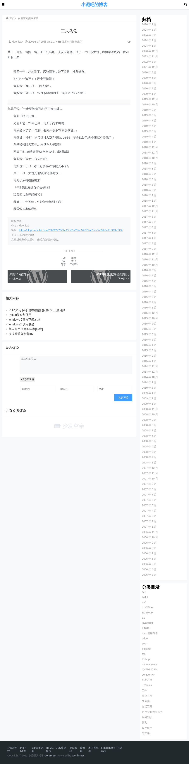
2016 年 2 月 (149, 302)
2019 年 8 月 (149, 115)
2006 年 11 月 (150, 532)
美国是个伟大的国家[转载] (26, 329)
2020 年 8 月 (149, 72)
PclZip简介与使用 (20, 314)
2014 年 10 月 (150, 377)
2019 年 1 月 (149, 141)
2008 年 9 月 (149, 419)
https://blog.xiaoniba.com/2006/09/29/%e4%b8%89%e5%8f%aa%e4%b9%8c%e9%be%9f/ (71, 230)
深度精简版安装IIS (21, 333)
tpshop (146, 659)
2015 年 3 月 (149, 350)
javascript (147, 622)
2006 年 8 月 (149, 548)
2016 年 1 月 (149, 307)
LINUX (146, 628)
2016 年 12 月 (150, 254)
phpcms (146, 648)
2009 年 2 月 (149, 398)
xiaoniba (15, 41)
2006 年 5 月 (149, 564)
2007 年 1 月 (149, 526)
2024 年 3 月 (149, 35)
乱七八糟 (147, 679)
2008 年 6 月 (149, 435)
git (143, 617)
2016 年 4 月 (149, 291)
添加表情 (27, 379)
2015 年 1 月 (149, 361)
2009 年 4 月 (149, 393)
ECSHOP (147, 612)
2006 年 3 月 (149, 574)
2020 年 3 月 (149, 88)
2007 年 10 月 (150, 478)
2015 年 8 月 (149, 328)
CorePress (50, 755)
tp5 (143, 654)
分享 (63, 261)
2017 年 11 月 (150, 211)
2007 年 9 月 (149, 483)
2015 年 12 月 (150, 312)
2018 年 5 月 (149, 184)
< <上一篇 (15, 278)
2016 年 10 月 (150, 264)
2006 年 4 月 (149, 569)
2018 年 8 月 (149, 168)
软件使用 (147, 727)
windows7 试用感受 (21, 324)
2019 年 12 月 (150, 99)
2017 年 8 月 (149, 216)
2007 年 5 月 (149, 505)
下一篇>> (123, 278)
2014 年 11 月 (150, 371)
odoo (145, 638)
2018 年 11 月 (150, 152)
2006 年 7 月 (149, 553)
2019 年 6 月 (149, 125)
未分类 (146, 701)
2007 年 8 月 (149, 489)
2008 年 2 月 (149, 457)
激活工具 (147, 706)
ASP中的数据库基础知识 (112, 274)
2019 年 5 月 (149, 131)
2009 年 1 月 (149, 403)
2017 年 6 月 (149, 227)
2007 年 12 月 (150, 467)
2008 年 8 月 (149, 425)
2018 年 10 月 (150, 157)
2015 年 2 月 (149, 355)
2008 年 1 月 (149, 462)
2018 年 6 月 (149, 179)
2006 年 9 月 (149, 542)
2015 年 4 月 (149, 344)
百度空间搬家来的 (28, 18)
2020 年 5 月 (149, 83)
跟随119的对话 (19, 274)
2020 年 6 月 (149, 77)
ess (82, 755)
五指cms (147, 685)
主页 (10, 18)
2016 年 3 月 (149, 296)
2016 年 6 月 (149, 280)
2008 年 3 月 (149, 451)
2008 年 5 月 (149, 441)
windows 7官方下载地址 (24, 319)
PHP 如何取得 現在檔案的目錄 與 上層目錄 (37, 310)
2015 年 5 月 (149, 339)
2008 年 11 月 (150, 409)
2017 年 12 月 (150, 206)
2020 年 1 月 (149, 93)
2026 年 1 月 (149, 24)
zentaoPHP (148, 674)
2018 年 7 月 (149, 173)
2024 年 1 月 (149, 45)
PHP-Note (23, 749)
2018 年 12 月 (150, 147)
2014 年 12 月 (150, 366)
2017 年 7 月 (149, 222)
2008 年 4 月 (149, 446)
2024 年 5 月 (149, 29)
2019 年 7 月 (149, 120)
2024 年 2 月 (149, 40)
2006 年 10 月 (150, 537)
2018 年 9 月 (149, 163)
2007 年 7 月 (149, 494)
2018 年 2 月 (149, 195)
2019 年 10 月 (150, 104)
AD (143, 591)
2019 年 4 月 (149, 136)
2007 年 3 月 (149, 515)
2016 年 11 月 (150, 259)
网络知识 (147, 717)
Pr (79, 755)
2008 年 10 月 (150, 414)
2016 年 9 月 (149, 270)
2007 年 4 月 (149, 510)
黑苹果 (146, 733)
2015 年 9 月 (149, 323)
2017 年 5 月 (149, 232)
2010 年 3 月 (149, 387)
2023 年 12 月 (150, 51)
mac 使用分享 (150, 633)
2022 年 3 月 (149, 61)
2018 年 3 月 (149, 190)
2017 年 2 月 (149, 248)
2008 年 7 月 (149, 430)
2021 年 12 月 (150, 67)
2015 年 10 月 (150, 318)
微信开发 (147, 695)
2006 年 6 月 (149, 558)
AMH (145, 597)
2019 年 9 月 (149, 109)
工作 (144, 690)
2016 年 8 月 (149, 275)
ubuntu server (150, 664)
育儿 (144, 722)
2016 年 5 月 (149, 286)
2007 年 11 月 (150, 473)
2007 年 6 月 (149, 499)
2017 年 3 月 (149, 243)
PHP (144, 643)
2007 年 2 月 (149, 521)
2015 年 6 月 (149, 334)
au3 (144, 602)
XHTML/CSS (149, 669)
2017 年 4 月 (149, 238)
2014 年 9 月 (149, 382)
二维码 (74, 261)
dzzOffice (147, 607)
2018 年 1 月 (149, 200)
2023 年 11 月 (150, 56)
